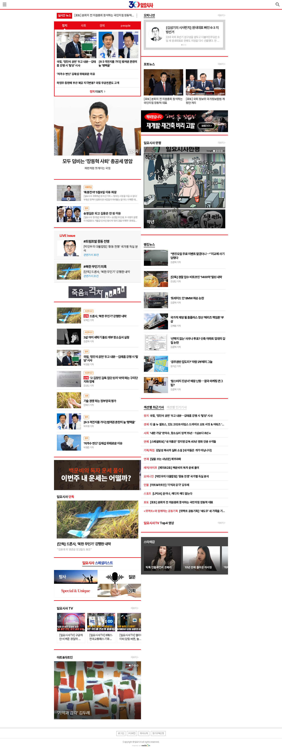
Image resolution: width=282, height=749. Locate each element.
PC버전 (131, 733)
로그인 (121, 733)
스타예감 (149, 542)
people (125, 25)
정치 (64, 25)
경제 (102, 25)
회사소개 (144, 733)
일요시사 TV (65, 608)
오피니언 (149, 15)
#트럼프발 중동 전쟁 (96, 241)
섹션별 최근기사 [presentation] (154, 407)
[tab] (153, 407)
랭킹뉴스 (149, 244)
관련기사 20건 (91, 276)
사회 (83, 25)
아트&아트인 (65, 657)
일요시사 (65, 497)
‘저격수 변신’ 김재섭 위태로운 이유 (76, 74)
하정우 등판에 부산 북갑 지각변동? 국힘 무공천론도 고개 (88, 83)
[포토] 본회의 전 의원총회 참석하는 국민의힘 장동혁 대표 (104, 15)
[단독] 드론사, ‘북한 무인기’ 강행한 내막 (107, 272)
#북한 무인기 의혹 (95, 267)
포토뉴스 (149, 64)
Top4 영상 (159, 523)
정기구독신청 (158, 733)
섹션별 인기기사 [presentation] (177, 407)
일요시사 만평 (152, 143)
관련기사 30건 (91, 255)
